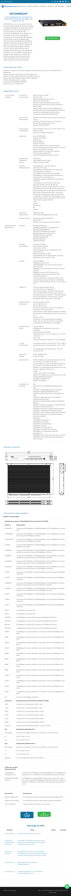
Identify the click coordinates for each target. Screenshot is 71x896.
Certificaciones (10, 862)
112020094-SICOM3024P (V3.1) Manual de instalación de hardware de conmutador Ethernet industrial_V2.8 (31, 842)
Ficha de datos (10, 833)
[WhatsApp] (52, 1)
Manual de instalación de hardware (9, 842)
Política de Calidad (9, 890)
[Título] (55, 1)
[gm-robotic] (9, 6)
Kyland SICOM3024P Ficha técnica (29, 833)
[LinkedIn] (65, 1)
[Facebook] (63, 1)
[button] (67, 886)
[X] (68, 1)
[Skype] (57, 1)
